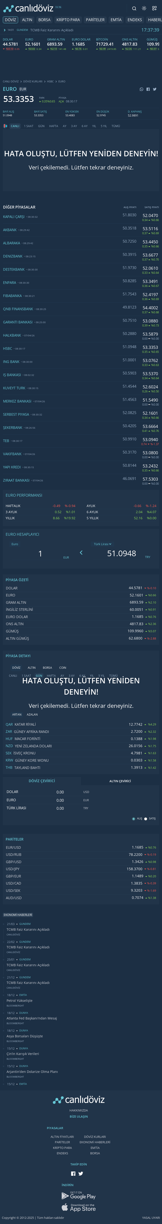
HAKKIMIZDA (78, 1110)
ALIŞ (139, 818)
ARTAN (16, 714)
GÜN (41, 126)
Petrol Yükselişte (19, 1001)
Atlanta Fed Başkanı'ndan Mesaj (32, 1018)
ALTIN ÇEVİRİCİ (120, 781)
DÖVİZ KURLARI (95, 1137)
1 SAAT (28, 126)
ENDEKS (135, 20)
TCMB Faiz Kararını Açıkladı (51, 30)
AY (64, 126)
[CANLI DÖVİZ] (28, 8)
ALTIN (27, 20)
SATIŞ (152, 818)
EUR (66, 557)
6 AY (85, 126)
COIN (62, 667)
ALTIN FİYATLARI (62, 1137)
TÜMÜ (116, 126)
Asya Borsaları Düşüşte (25, 1036)
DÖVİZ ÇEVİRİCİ (42, 781)
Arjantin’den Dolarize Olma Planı (32, 1072)
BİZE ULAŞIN (79, 1116)
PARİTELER (95, 20)
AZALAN (32, 714)
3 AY (74, 126)
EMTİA (116, 20)
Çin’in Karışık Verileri (23, 1054)
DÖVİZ (10, 20)
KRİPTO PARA (68, 20)
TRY (147, 557)
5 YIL (104, 126)
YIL (94, 126)
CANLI (15, 126)
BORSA (44, 20)
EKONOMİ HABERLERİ (95, 1142)
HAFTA (53, 126)
